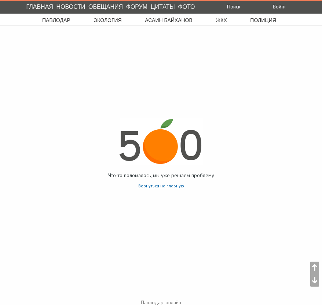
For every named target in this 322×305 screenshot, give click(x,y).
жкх (221, 20)
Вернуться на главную (161, 186)
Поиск (228, 6)
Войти (273, 6)
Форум (136, 7)
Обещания (105, 7)
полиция (263, 20)
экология (108, 20)
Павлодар (56, 20)
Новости (70, 7)
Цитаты (163, 7)
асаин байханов (169, 20)
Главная (39, 7)
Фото (186, 7)
